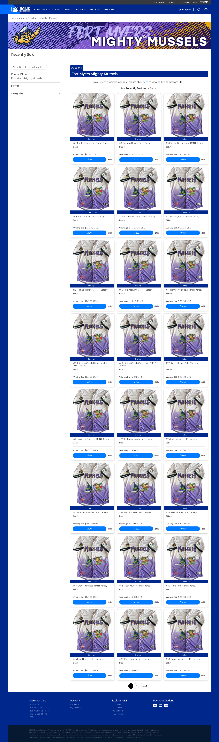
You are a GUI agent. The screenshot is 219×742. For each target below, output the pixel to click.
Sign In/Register (184, 9)
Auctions (95, 9)
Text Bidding (159, 2)
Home (13, 18)
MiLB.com (185, 2)
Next (144, 686)
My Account (75, 708)
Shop (195, 2)
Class (67, 9)
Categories (80, 9)
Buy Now (109, 9)
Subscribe (172, 2)
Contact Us (34, 704)
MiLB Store (117, 708)
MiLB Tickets (117, 714)
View (89, 159)
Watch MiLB (117, 711)
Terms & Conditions (38, 714)
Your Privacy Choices (38, 711)
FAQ (31, 717)
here (145, 82)
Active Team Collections (46, 9)
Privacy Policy (35, 708)
